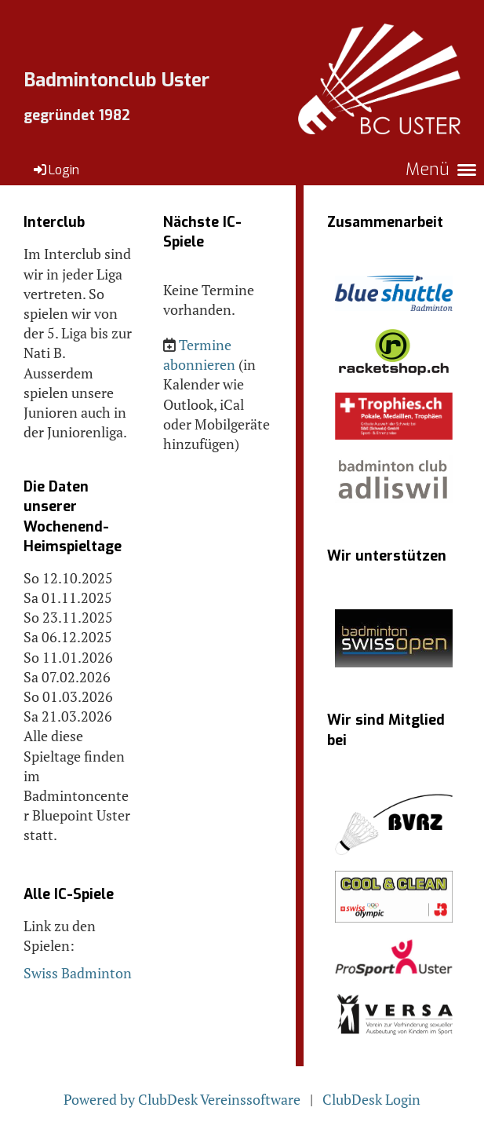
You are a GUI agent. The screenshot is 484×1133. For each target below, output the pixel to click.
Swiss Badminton (78, 972)
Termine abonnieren (199, 354)
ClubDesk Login (371, 1099)
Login (55, 170)
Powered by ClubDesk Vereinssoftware (182, 1099)
